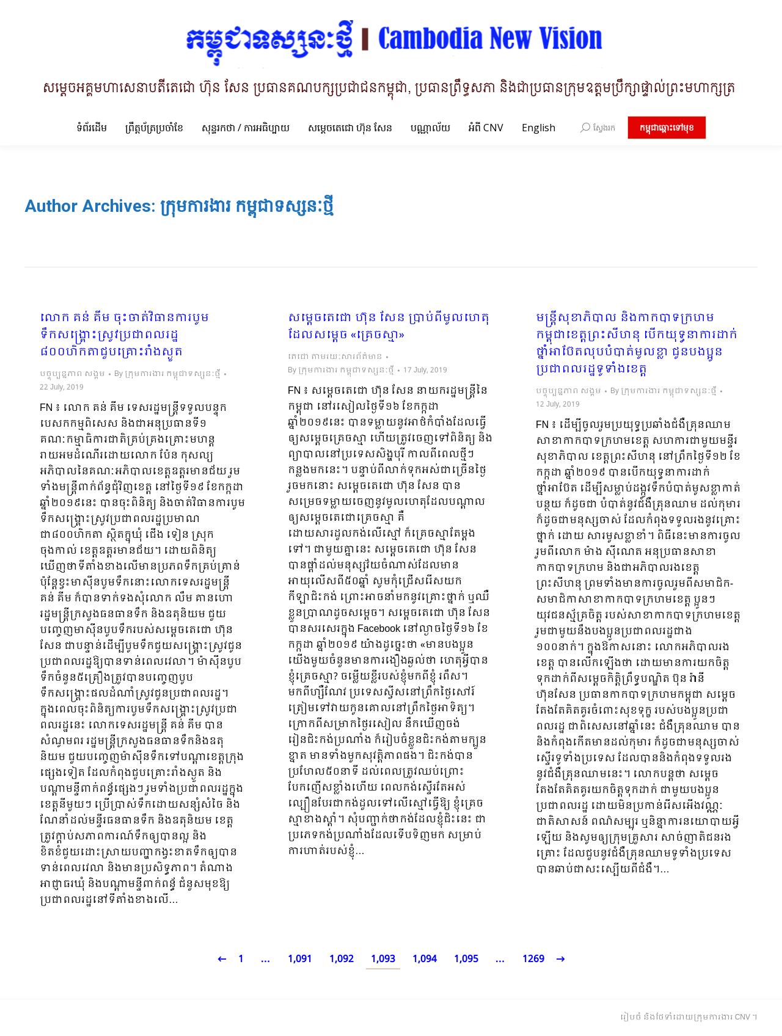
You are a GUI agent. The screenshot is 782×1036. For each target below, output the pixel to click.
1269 (533, 959)
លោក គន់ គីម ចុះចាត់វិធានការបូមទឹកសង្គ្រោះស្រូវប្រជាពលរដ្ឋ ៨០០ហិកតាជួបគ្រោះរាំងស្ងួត (124, 335)
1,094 (424, 959)
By (167, 374)
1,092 (341, 959)
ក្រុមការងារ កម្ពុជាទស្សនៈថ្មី (247, 206)
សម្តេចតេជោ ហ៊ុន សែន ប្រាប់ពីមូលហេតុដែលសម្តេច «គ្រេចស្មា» (388, 327)
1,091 (300, 959)
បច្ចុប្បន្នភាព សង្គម (72, 374)
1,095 (466, 959)
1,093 (383, 959)
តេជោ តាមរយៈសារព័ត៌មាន (335, 357)
